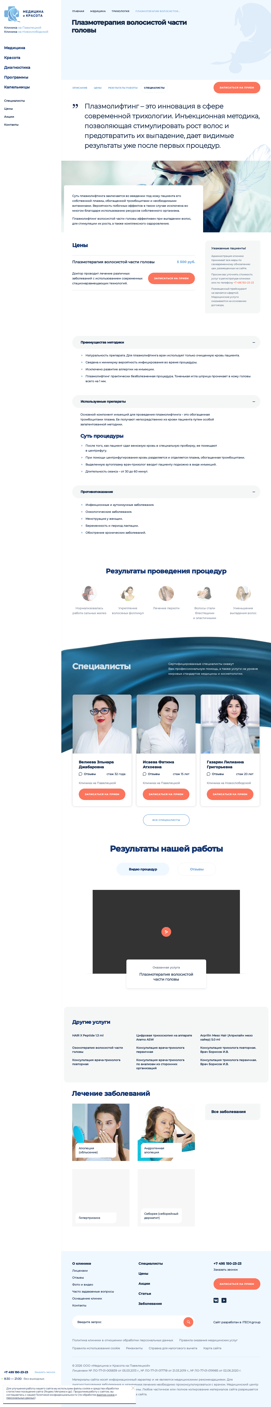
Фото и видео (82, 1284)
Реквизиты (134, 1348)
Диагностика (17, 67)
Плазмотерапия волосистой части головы (166, 977)
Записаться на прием (237, 87)
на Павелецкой (29, 27)
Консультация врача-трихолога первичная (160, 1050)
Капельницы (17, 87)
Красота (12, 58)
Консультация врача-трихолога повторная (96, 1062)
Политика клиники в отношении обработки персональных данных (122, 1340)
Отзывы (197, 869)
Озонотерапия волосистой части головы (97, 1050)
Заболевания (150, 1304)
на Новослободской (33, 32)
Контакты (11, 124)
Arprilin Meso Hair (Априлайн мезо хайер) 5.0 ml (226, 1037)
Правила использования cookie (96, 1348)
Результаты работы (123, 87)
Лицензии (80, 1271)
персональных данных (20, 1398)
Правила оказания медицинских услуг (208, 1340)
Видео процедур (143, 869)
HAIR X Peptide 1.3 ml (87, 1035)
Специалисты (14, 100)
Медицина (14, 48)
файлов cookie (106, 1395)
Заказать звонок (45, 1372)
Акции (9, 116)
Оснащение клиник (87, 1298)
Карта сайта (212, 1348)
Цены (8, 108)
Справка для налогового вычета (173, 1348)
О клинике (81, 1264)
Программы (16, 77)
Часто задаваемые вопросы (93, 1291)
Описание (79, 87)
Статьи (144, 1294)
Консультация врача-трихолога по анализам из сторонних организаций (160, 1064)
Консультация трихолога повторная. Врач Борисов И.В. (228, 1050)
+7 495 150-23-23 (16, 1372)
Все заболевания (228, 1112)
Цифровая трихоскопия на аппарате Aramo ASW (164, 1037)
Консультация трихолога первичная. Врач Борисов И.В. (228, 1062)
